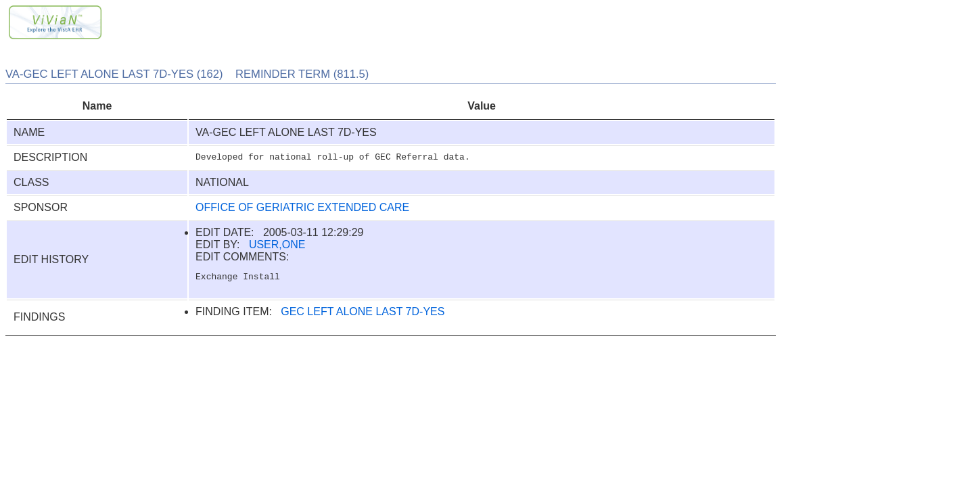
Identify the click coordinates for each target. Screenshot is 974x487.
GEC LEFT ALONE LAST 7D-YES (362, 313)
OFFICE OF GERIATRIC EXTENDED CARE (302, 207)
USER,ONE (277, 244)
